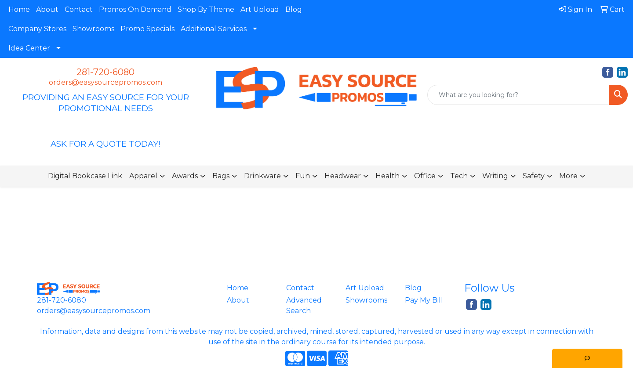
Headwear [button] (342, 176)
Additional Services (214, 29)
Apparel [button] (143, 176)
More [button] (568, 176)
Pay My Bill (424, 300)
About (47, 9)
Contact (79, 9)
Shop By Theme (206, 9)
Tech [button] (459, 176)
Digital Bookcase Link (85, 176)
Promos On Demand (135, 9)
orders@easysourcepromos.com (105, 82)
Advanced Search (304, 305)
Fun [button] (302, 176)
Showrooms (93, 29)
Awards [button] (185, 176)
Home (19, 9)
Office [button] (425, 176)
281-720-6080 (105, 72)
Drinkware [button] (262, 176)
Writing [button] (495, 176)
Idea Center (29, 48)
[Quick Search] (518, 95)
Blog (293, 9)
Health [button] (387, 176)
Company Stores (37, 29)
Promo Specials (147, 29)
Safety (534, 176)
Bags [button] (220, 176)
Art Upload (259, 9)
